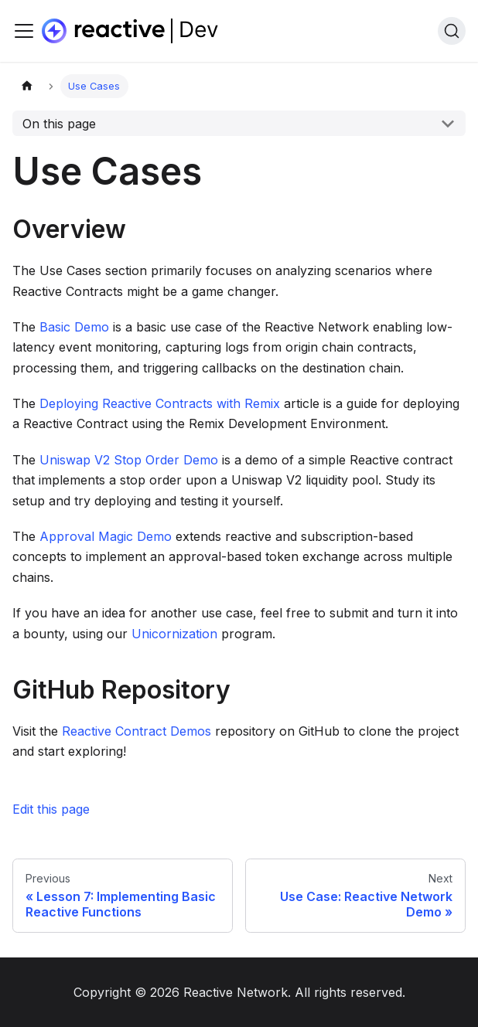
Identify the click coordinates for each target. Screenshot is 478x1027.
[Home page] (27, 86)
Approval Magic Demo (105, 536)
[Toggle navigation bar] (24, 31)
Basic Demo (74, 327)
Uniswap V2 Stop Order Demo (128, 460)
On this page (59, 123)
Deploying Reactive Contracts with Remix (159, 403)
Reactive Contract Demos (136, 731)
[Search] (452, 31)
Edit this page (51, 809)
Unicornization (174, 633)
